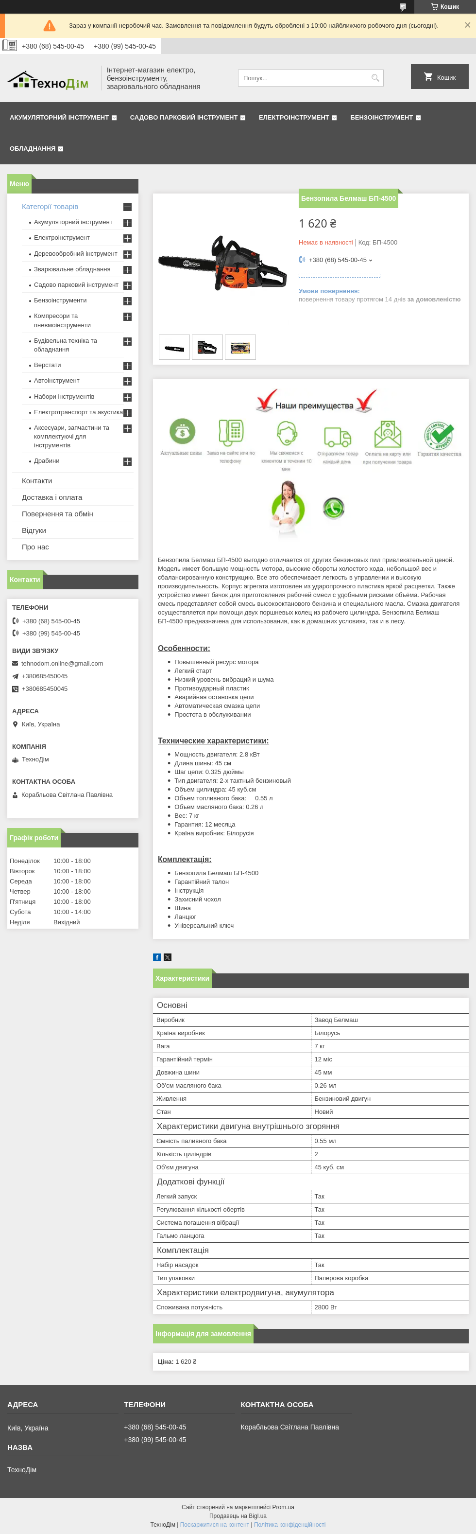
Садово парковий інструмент (184, 117)
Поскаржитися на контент (214, 1524)
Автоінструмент (57, 380)
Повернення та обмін (57, 514)
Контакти (37, 480)
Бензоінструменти (60, 300)
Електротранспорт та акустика (78, 412)
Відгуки (34, 530)
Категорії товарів (50, 206)
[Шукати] (375, 78)
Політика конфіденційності (290, 1524)
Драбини (46, 460)
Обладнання (32, 148)
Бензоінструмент (381, 117)
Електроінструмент (294, 117)
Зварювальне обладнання (72, 269)
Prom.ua (283, 1507)
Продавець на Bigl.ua (238, 1516)
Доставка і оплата (52, 497)
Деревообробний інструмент (76, 253)
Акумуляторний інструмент (59, 117)
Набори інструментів (64, 396)
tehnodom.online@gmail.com (62, 663)
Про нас (35, 547)
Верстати (47, 365)
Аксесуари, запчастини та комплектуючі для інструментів (71, 436)
